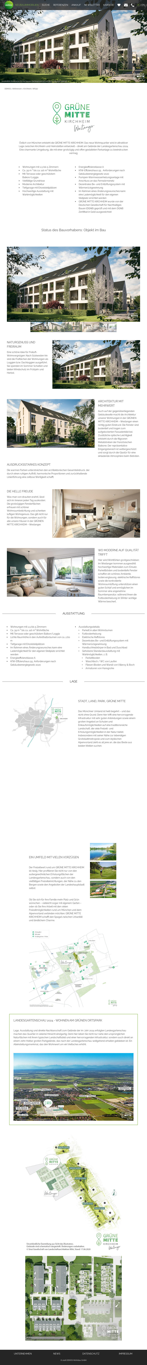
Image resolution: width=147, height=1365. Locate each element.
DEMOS (8, 89)
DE (138, 5)
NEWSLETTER (92, 5)
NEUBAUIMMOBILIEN (26, 5)
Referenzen (17, 89)
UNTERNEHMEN (23, 1353)
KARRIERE (108, 5)
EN (143, 5)
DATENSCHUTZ (90, 1353)
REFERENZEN (60, 5)
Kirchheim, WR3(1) (30, 89)
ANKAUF (76, 5)
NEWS (56, 1353)
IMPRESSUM (125, 1353)
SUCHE (46, 5)
